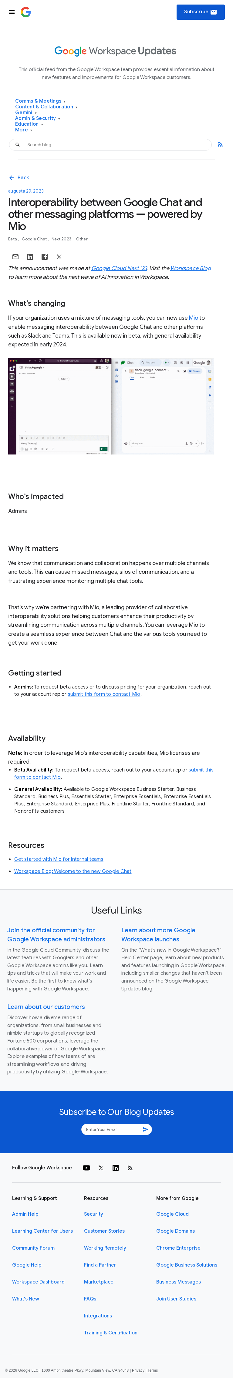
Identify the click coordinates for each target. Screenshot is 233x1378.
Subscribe (200, 12)
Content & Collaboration (46, 107)
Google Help (27, 1265)
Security (93, 1214)
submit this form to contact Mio (104, 694)
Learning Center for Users (42, 1231)
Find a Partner (100, 1265)
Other (82, 239)
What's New (25, 1299)
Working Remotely (105, 1248)
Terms (152, 1370)
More (23, 130)
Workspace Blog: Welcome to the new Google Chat (73, 871)
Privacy (138, 1370)
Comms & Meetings (40, 101)
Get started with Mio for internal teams (58, 859)
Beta (13, 239)
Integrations (98, 1316)
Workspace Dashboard (38, 1282)
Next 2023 (62, 239)
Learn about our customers (46, 1007)
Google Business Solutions (186, 1265)
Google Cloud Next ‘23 (119, 268)
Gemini (26, 113)
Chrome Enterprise (178, 1248)
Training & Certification (110, 1333)
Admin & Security (37, 118)
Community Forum (33, 1248)
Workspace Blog (190, 268)
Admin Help (25, 1214)
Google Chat (35, 239)
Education (29, 124)
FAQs (90, 1299)
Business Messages (178, 1282)
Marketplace (98, 1282)
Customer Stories (104, 1231)
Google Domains (175, 1231)
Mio (193, 318)
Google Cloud (172, 1214)
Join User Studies (176, 1299)
